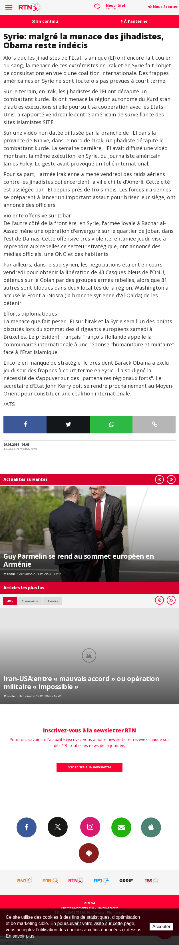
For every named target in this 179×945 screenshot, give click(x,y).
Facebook (27, 827)
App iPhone (151, 827)
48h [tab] (10, 601)
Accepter (161, 926)
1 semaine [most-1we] (30, 601)
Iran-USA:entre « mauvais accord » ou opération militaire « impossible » (81, 682)
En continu (45, 21)
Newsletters (121, 827)
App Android (89, 853)
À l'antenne (134, 21)
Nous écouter (165, 6)
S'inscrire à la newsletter (89, 767)
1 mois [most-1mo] (52, 601)
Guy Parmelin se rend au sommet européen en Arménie (78, 560)
